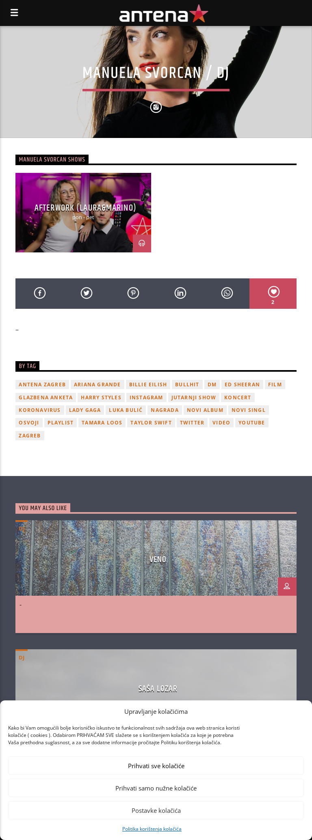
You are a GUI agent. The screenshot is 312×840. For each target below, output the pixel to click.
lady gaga (85, 410)
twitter (192, 422)
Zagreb (30, 435)
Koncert (237, 397)
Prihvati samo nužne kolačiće (156, 788)
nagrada (164, 410)
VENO (158, 559)
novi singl (249, 410)
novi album (205, 410)
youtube (251, 422)
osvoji (29, 422)
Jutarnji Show (194, 397)
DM (212, 384)
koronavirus (40, 410)
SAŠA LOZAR (158, 688)
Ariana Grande (97, 384)
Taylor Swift (150, 422)
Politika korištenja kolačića (152, 828)
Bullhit (187, 384)
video (221, 422)
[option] (83, 212)
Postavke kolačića (156, 810)
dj (21, 528)
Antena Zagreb (42, 384)
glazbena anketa (46, 397)
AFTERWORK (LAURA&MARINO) (85, 208)
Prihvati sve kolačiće (156, 766)
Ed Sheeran (242, 384)
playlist (61, 422)
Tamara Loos (102, 422)
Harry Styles (101, 397)
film (275, 384)
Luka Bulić (126, 410)
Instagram (146, 397)
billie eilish (148, 384)
